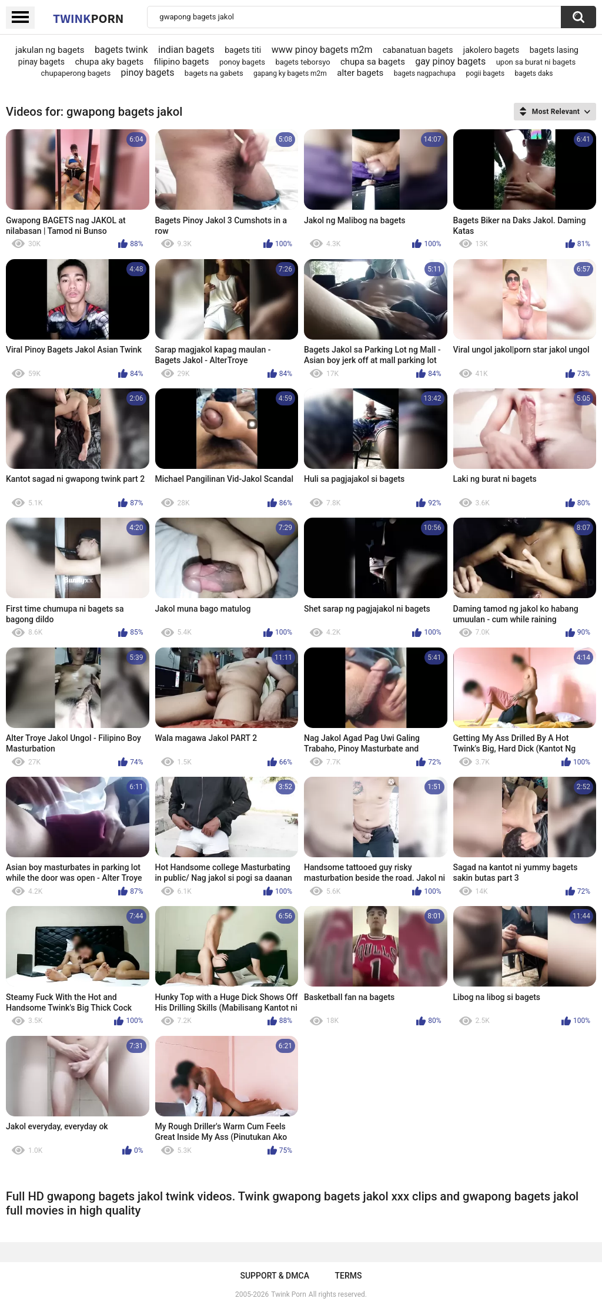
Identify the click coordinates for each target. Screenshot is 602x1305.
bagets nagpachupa (425, 73)
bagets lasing (554, 50)
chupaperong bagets (76, 73)
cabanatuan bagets (418, 50)
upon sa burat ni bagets (536, 62)
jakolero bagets (491, 50)
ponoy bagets (242, 62)
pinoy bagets (148, 72)
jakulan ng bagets (49, 50)
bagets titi (243, 50)
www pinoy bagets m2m (322, 49)
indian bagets (186, 49)
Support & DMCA (274, 1275)
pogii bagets (485, 73)
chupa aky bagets (109, 61)
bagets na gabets (214, 73)
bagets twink (121, 49)
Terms (348, 1275)
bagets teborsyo (302, 62)
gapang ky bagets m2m (290, 73)
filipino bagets (181, 61)
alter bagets (360, 73)
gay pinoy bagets (450, 61)
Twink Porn (288, 1294)
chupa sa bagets (372, 61)
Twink (88, 18)
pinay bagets (41, 61)
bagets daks (533, 73)
